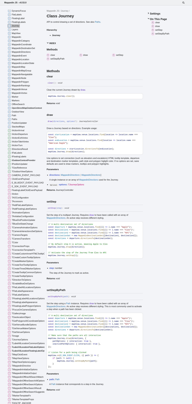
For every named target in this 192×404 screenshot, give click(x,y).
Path (68, 303)
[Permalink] (55, 76)
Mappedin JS (53, 11)
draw (83, 90)
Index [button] (51, 43)
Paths (97, 22)
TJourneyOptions (76, 184)
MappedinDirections (70, 175)
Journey (64, 11)
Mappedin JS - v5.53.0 (15, 2)
